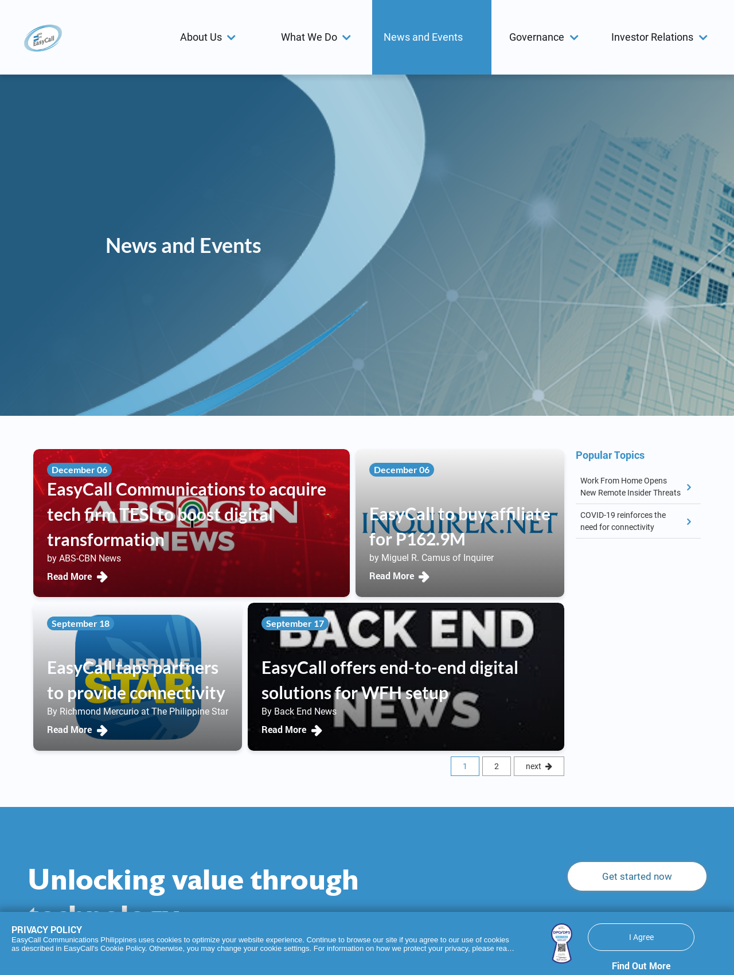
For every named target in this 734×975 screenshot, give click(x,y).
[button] (210, 37)
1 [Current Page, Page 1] (465, 766)
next (533, 766)
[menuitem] (209, 37)
